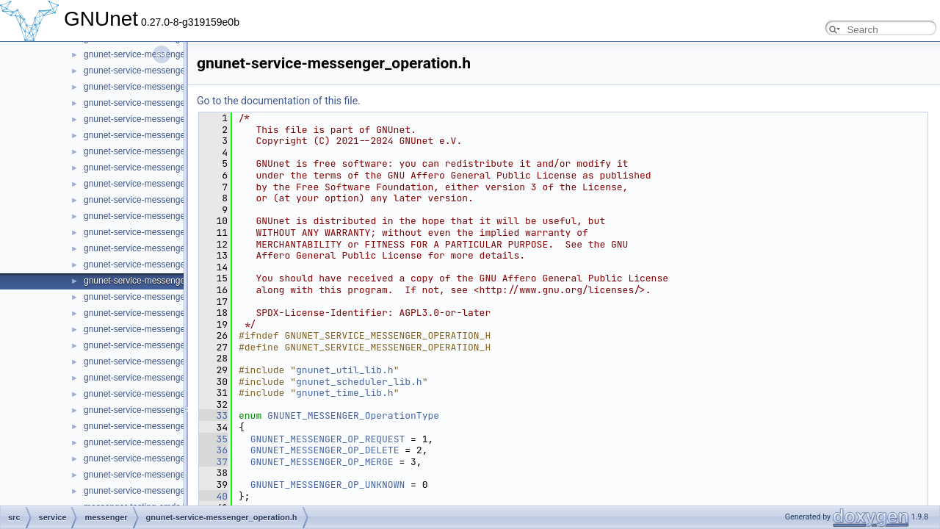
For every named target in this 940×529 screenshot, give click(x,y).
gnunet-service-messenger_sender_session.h (173, 394)
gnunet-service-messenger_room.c (152, 361)
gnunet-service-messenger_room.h (152, 378)
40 (213, 496)
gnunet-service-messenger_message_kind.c (170, 103)
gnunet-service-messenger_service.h (156, 426)
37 (213, 462)
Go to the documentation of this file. (279, 101)
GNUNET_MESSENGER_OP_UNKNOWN (327, 484)
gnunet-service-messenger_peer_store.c (163, 329)
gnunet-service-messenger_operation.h (160, 281)
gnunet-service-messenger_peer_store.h (163, 345)
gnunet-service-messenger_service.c (156, 410)
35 (213, 439)
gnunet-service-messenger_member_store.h (170, 54)
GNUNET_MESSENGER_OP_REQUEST (327, 439)
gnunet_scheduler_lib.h (359, 381)
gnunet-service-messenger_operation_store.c (172, 297)
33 (213, 415)
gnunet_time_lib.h (345, 392)
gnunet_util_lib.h (345, 370)
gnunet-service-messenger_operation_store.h (172, 313)
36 (213, 450)
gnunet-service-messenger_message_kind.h (170, 119)
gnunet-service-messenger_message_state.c (171, 200)
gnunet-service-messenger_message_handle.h (175, 87)
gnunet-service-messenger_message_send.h (172, 184)
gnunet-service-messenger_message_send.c (171, 167)
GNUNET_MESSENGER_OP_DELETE (325, 450)
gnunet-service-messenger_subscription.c (165, 442)
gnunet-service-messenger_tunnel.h (154, 491)
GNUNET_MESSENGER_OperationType (353, 415)
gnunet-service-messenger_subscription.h (165, 458)
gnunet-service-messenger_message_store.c (172, 232)
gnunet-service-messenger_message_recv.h (170, 151)
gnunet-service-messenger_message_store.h (172, 248)
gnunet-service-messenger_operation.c (160, 264)
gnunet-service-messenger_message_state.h (172, 216)
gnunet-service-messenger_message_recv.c (170, 135)
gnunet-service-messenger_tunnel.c (154, 474)
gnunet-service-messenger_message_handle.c (175, 70)
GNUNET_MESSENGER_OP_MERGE (322, 462)
